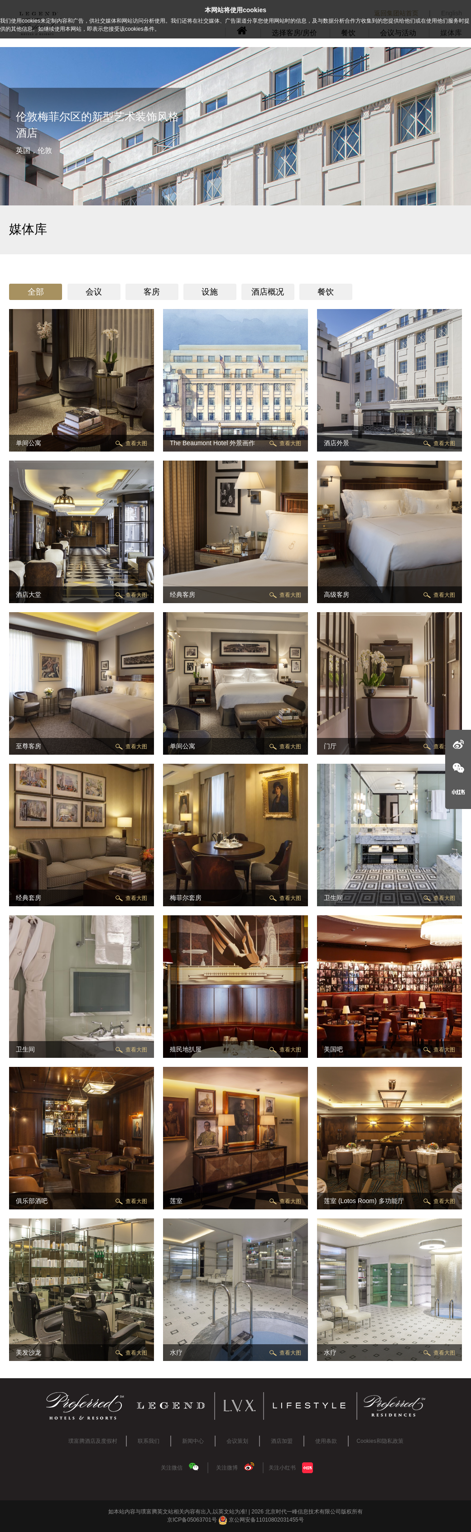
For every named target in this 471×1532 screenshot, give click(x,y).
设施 (210, 291)
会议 (94, 291)
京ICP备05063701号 (191, 1520)
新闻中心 (193, 1441)
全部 (36, 291)
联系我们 (148, 1441)
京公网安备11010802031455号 (261, 1520)
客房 (152, 291)
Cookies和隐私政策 (379, 1441)
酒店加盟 (282, 1441)
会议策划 (237, 1441)
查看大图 (136, 443)
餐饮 (325, 291)
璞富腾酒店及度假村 (92, 1441)
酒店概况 (267, 291)
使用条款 (326, 1441)
